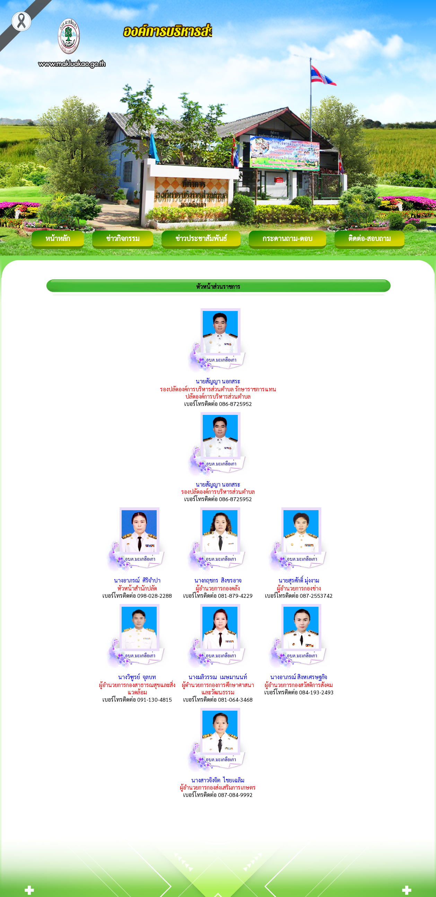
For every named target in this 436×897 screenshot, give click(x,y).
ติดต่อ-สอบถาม (369, 238)
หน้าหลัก (57, 238)
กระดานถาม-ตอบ (287, 238)
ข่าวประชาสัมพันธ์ (201, 238)
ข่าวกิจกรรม (122, 238)
